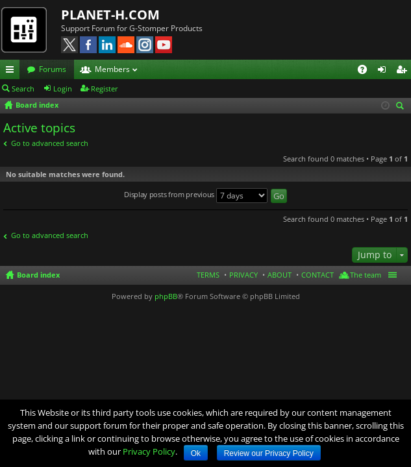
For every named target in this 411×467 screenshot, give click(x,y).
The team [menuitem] (365, 275)
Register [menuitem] (404, 71)
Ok (196, 453)
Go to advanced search (49, 143)
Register (104, 88)
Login (62, 88)
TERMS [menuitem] (208, 275)
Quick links (12, 71)
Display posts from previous (196, 195)
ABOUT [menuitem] (280, 275)
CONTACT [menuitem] (317, 275)
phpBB (166, 296)
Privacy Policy (149, 451)
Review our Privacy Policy (269, 453)
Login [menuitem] (384, 71)
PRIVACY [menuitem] (243, 275)
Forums (52, 69)
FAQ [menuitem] (366, 71)
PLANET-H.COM (110, 14)
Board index (38, 275)
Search (23, 88)
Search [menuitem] (401, 107)
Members (112, 69)
